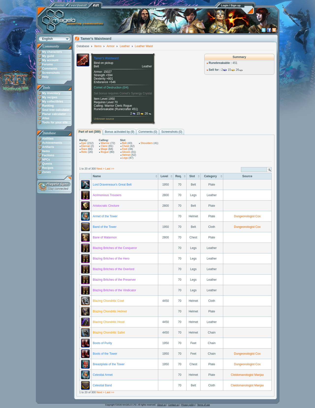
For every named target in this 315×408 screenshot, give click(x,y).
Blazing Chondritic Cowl (108, 301)
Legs (125, 157)
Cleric (104, 146)
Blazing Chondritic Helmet (110, 311)
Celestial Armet (103, 375)
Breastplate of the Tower (109, 364)
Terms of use (203, 405)
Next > (100, 168)
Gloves (126, 151)
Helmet (126, 154)
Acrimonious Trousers (107, 195)
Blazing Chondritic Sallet (109, 332)
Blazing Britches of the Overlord (113, 269)
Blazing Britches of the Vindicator (114, 290)
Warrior (105, 143)
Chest (125, 146)
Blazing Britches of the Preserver (114, 279)
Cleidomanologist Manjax (247, 375)
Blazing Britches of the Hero (111, 258)
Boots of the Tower (105, 353)
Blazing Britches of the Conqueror (115, 248)
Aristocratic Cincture (106, 205)
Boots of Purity (102, 343)
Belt (124, 143)
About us (161, 405)
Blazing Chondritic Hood (109, 322)
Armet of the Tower (105, 216)
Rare (84, 148)
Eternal (85, 146)
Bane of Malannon (105, 237)
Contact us (173, 405)
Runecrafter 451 (126, 109)
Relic (84, 151)
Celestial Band (102, 385)
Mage (104, 148)
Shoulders (147, 143)
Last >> (109, 168)
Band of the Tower (105, 227)
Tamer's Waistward (106, 58)
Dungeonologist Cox (247, 216)
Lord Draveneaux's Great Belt (112, 184)
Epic (83, 143)
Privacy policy (188, 405)
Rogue (105, 151)
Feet (124, 148)
